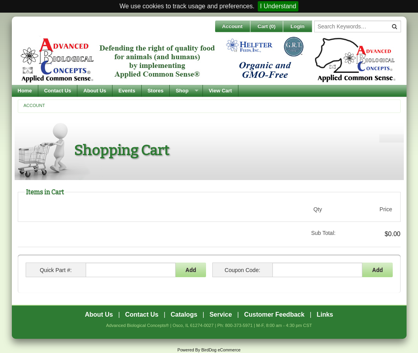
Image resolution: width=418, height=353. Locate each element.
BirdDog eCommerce (221, 349)
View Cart (220, 91)
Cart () (267, 26)
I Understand (278, 6)
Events (126, 91)
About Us (94, 91)
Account (232, 26)
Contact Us (57, 91)
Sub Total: (323, 233)
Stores (155, 91)
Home (25, 91)
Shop (182, 91)
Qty (317, 209)
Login (297, 26)
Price (386, 209)
